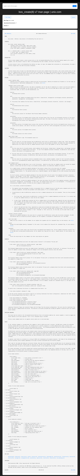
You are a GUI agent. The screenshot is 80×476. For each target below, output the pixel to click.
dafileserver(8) (42, 456)
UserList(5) (24, 456)
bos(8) (72, 220)
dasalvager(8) (50, 456)
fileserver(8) (65, 456)
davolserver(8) (57, 456)
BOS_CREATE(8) (8, 33)
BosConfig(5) (11, 456)
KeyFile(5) (17, 456)
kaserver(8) (72, 456)
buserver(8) (34, 456)
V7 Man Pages (7, 17)
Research (73, 17)
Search (74, 6)
